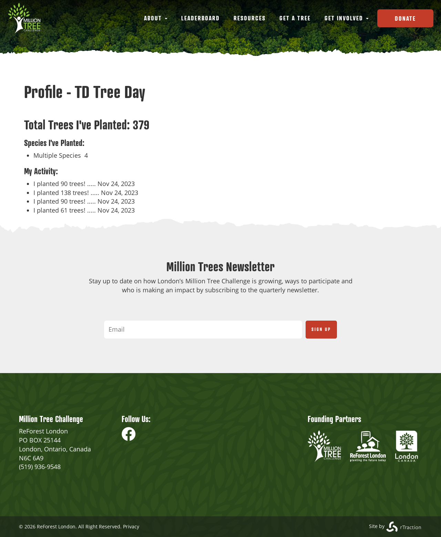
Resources (250, 18)
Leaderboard (200, 18)
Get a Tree (295, 18)
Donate (405, 18)
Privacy (131, 526)
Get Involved (347, 18)
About (155, 18)
